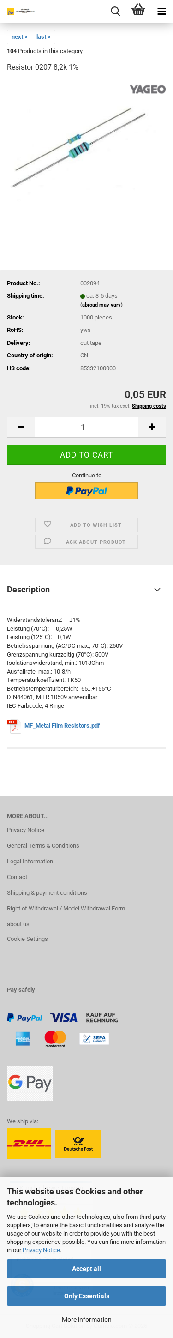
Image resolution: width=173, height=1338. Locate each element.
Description (28, 589)
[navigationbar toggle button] (161, 11)
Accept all (86, 1268)
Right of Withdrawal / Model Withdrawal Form (66, 908)
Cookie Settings (27, 938)
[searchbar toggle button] (115, 11)
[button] (21, 427)
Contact (17, 877)
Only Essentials (86, 1296)
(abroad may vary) (101, 305)
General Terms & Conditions (43, 845)
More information (87, 1319)
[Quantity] (86, 427)
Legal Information (30, 861)
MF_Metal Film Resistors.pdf (62, 725)
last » (43, 36)
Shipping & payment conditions (47, 892)
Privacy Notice (41, 1250)
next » (20, 36)
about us (18, 924)
